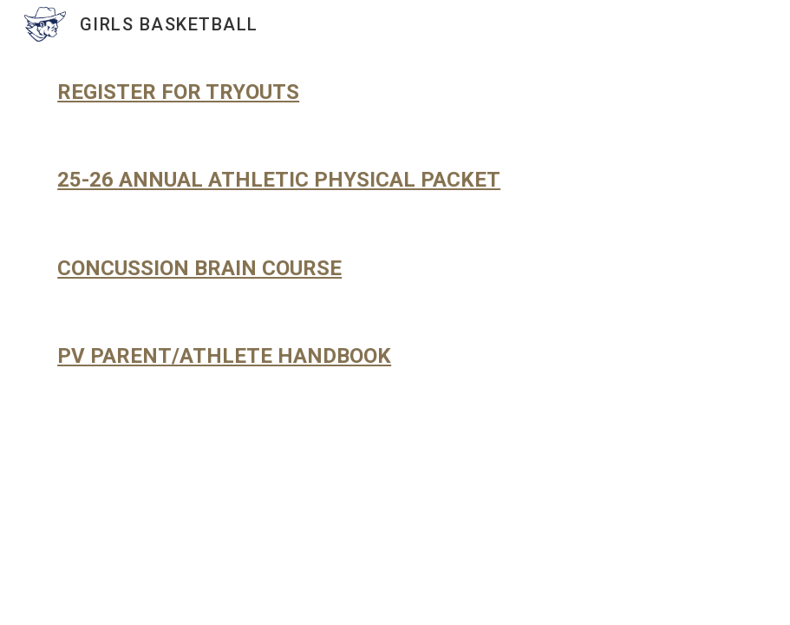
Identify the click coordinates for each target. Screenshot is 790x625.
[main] (395, 92)
